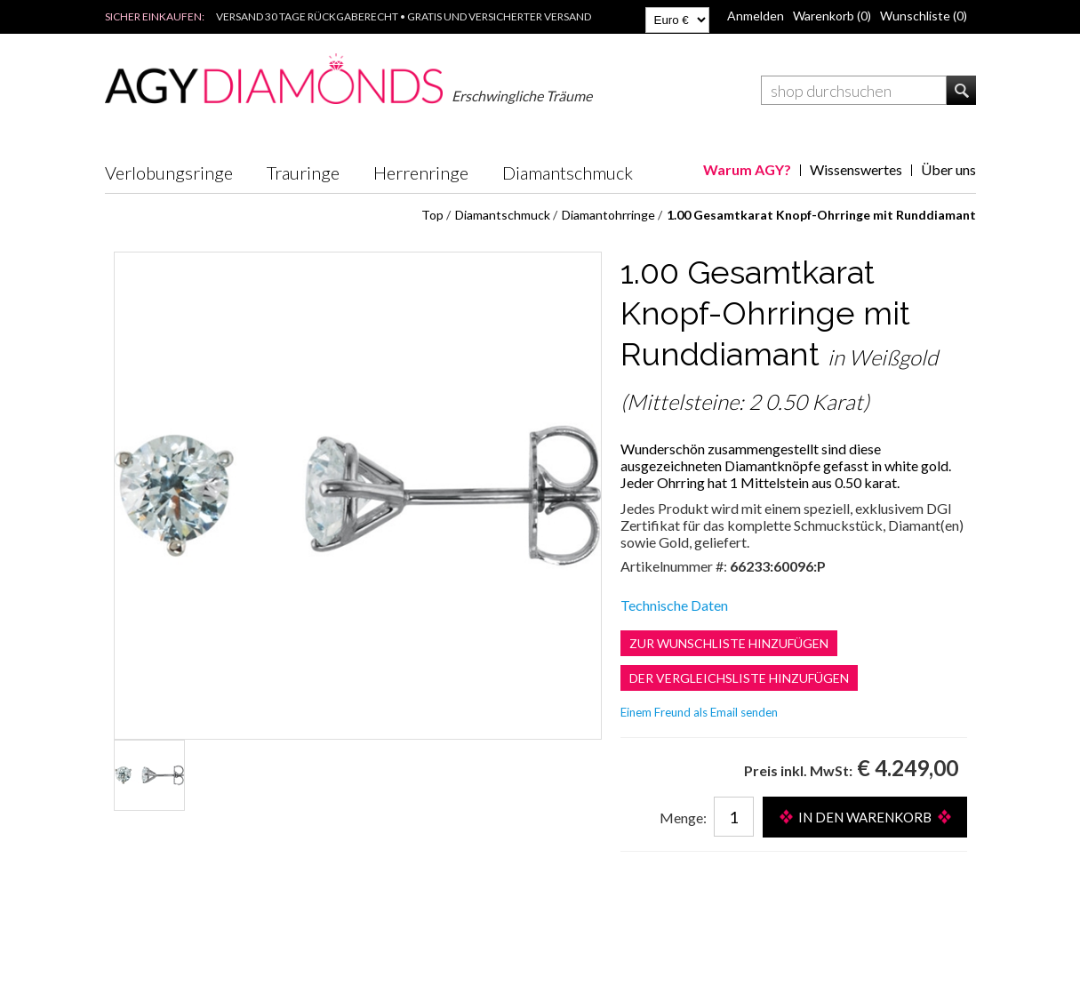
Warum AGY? (747, 169)
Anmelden (755, 15)
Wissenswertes (856, 169)
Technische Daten (674, 605)
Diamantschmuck (567, 172)
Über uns (948, 169)
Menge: (683, 817)
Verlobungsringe (169, 172)
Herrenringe (420, 172)
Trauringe (303, 172)
